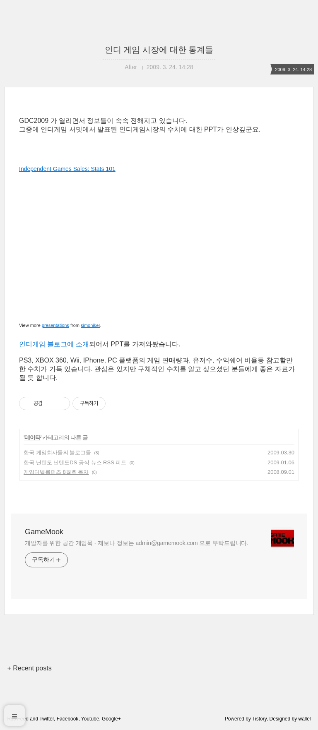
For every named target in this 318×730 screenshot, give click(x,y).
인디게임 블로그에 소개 (54, 344)
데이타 (32, 437)
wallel (305, 719)
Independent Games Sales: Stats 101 (67, 169)
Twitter (46, 719)
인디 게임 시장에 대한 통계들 (159, 49)
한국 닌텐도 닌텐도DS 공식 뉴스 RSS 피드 (75, 462)
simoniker (90, 325)
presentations (55, 325)
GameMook (44, 532)
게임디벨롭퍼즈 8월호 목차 (56, 472)
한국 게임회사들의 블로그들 (57, 452)
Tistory (259, 719)
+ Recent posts (29, 668)
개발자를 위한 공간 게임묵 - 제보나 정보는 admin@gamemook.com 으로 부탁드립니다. (136, 543)
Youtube (90, 719)
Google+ (111, 719)
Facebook (68, 719)
